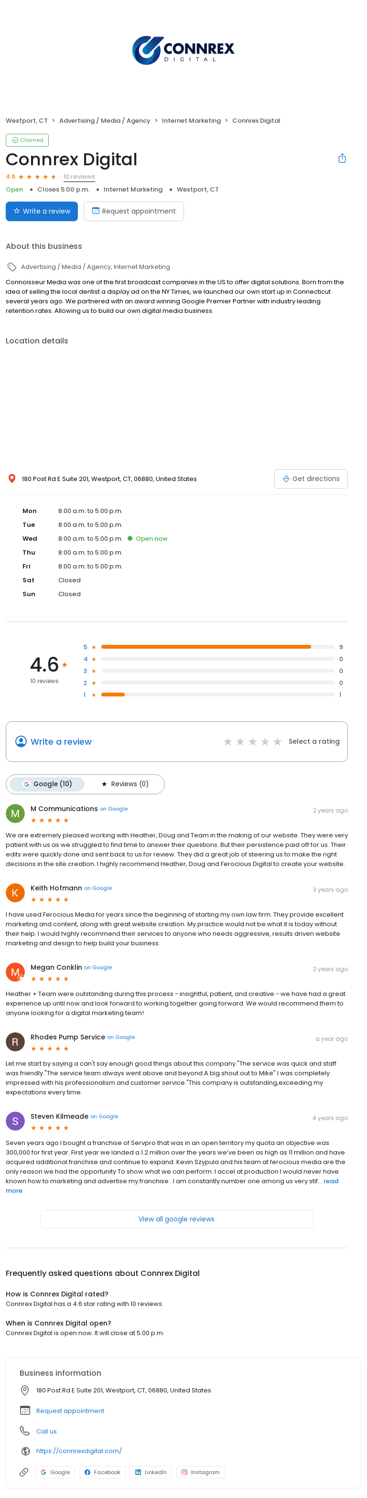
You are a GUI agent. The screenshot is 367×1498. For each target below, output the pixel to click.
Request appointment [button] (70, 1410)
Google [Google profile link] (55, 1472)
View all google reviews (177, 1219)
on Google (114, 809)
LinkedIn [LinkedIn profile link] (151, 1472)
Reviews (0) (124, 784)
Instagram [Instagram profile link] (201, 1472)
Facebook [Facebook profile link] (102, 1472)
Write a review (61, 742)
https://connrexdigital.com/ (79, 1450)
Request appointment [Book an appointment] (134, 211)
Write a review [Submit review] (41, 211)
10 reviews (79, 176)
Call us (46, 1431)
